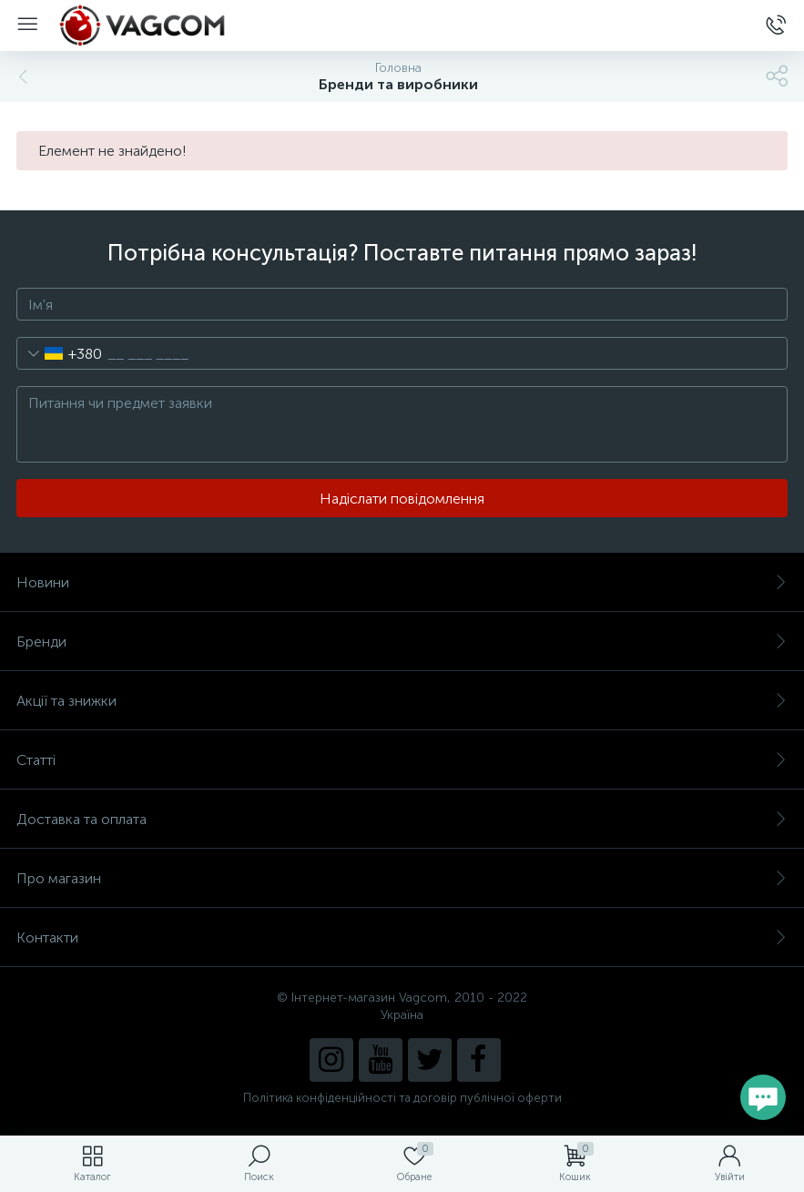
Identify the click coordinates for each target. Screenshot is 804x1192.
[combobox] (59, 353)
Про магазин (402, 878)
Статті (402, 760)
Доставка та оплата (402, 819)
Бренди (402, 641)
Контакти (402, 937)
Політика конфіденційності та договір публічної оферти (402, 1098)
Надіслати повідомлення (402, 498)
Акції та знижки (402, 700)
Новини (402, 582)
